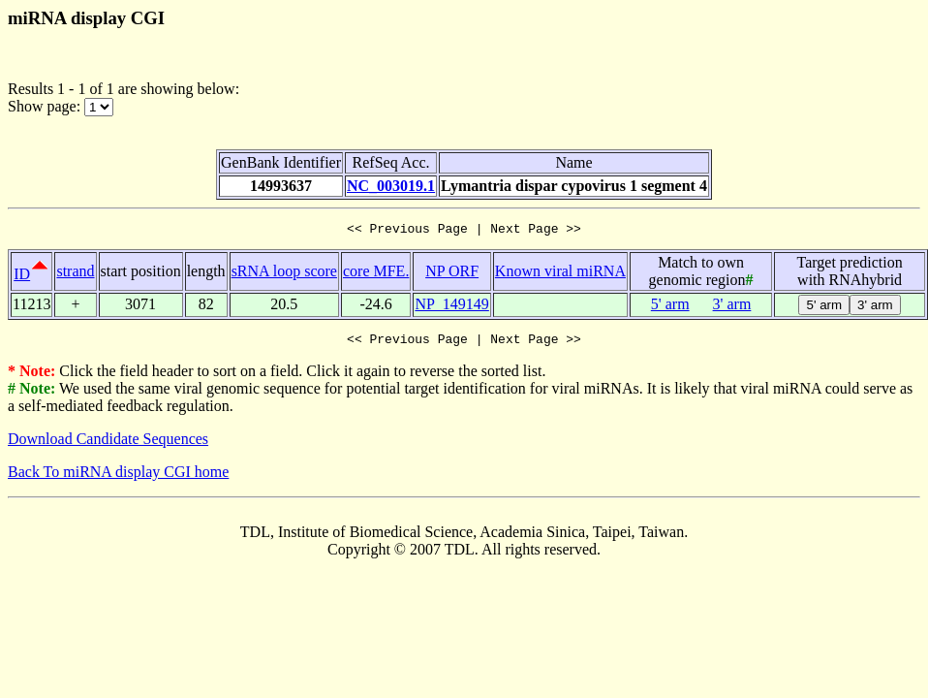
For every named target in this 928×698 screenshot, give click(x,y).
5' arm (670, 307)
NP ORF (452, 274)
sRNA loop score (284, 274)
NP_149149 (451, 307)
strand (75, 274)
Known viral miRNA (560, 274)
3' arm (732, 307)
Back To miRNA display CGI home (118, 477)
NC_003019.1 (391, 185)
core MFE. (376, 274)
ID (22, 277)
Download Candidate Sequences (108, 444)
